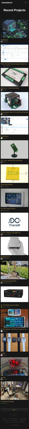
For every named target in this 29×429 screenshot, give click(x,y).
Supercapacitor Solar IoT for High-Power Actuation (14, 112)
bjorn (3, 162)
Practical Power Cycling (7, 401)
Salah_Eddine (6, 65)
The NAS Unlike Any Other (8, 208)
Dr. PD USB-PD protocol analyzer (10, 305)
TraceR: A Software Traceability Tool (10, 233)
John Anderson (6, 234)
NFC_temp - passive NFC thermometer (11, 160)
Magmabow (5, 210)
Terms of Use (6, 420)
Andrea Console (6, 282)
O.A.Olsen (5, 186)
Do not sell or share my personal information (14, 422)
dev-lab (4, 138)
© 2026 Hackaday (15, 425)
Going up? (14, 415)
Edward (4, 90)
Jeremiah (4, 41)
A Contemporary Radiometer (8, 281)
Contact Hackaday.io (13, 418)
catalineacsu (5, 258)
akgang (4, 379)
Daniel (3, 355)
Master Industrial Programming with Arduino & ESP (14, 64)
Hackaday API (22, 420)
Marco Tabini (5, 307)
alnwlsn (4, 403)
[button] (25, 2)
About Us (5, 418)
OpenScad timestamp (7, 184)
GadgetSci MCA (5, 257)
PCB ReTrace (4, 136)
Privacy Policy (14, 420)
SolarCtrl (3, 377)
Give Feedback (23, 418)
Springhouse (4, 40)
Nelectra (4, 114)
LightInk (3, 353)
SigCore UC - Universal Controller (10, 88)
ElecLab (4, 331)
